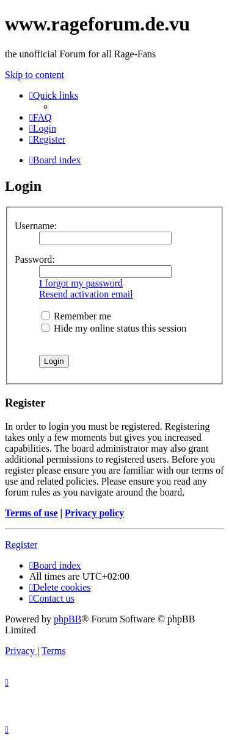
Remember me (76, 316)
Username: (36, 226)
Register (21, 544)
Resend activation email (86, 294)
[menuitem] (40, 117)
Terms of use (31, 513)
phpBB (67, 619)
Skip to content (34, 74)
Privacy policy (94, 513)
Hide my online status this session (114, 328)
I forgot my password (81, 283)
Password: (35, 259)
